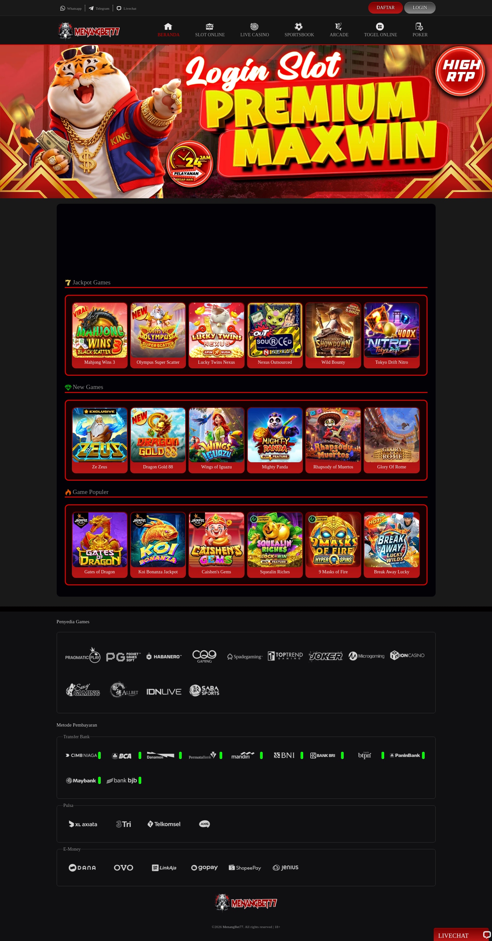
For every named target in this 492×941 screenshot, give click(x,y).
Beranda (168, 29)
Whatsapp (71, 8)
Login (420, 7)
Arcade (339, 29)
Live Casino (254, 29)
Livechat (126, 8)
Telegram (98, 8)
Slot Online (210, 29)
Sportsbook (299, 29)
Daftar (386, 7)
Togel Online (380, 29)
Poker (420, 29)
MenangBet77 (233, 927)
